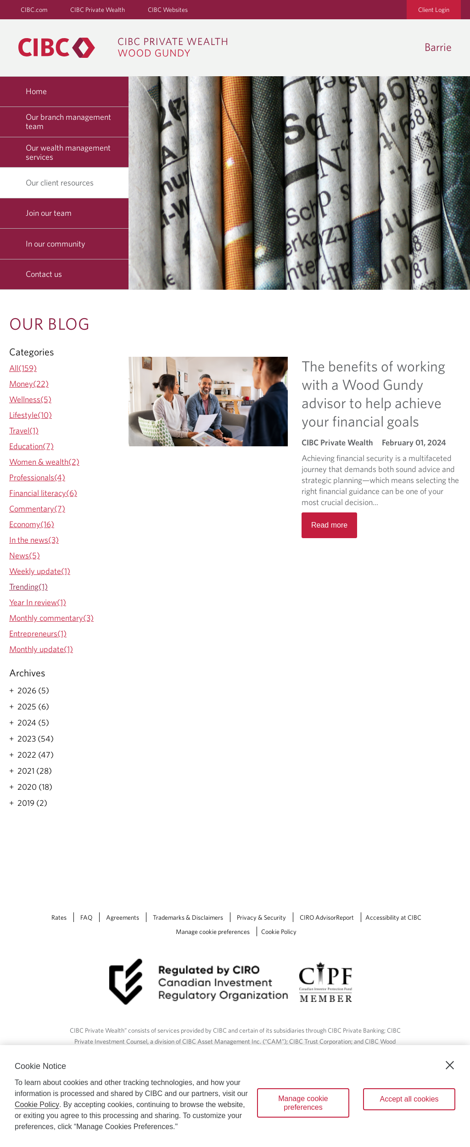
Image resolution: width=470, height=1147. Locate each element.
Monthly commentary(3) (51, 618)
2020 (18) (34, 787)
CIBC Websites (168, 9)
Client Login (433, 9)
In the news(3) (34, 540)
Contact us (44, 274)
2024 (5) (33, 722)
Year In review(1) (37, 602)
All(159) (23, 368)
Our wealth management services (68, 152)
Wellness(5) (30, 399)
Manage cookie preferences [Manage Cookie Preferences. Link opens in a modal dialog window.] (213, 931)
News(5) (24, 555)
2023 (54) (35, 738)
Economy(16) (31, 524)
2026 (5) (33, 690)
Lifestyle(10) (30, 415)
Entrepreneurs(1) (38, 633)
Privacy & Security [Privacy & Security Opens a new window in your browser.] (261, 917)
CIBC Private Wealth (97, 9)
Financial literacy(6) (43, 493)
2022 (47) (35, 754)
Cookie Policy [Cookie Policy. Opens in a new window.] (37, 1104)
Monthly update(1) (41, 649)
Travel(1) (24, 430)
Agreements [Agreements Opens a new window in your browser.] (122, 917)
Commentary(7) (37, 508)
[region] (235, 1096)
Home (36, 91)
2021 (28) (34, 771)
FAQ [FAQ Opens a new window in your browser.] (86, 917)
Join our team (49, 213)
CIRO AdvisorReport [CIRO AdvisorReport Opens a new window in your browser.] (327, 917)
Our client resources (63, 182)
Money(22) (29, 383)
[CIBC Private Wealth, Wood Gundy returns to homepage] (127, 48)
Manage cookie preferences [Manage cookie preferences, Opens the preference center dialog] (303, 1103)
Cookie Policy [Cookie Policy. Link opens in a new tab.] (279, 931)
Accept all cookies (409, 1099)
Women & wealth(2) (44, 462)
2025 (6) (33, 706)
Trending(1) (28, 586)
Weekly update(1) (39, 571)
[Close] (449, 1065)
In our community (55, 243)
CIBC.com (34, 9)
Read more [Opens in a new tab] (329, 525)
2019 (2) (32, 803)
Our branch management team (68, 121)
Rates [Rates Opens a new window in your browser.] (59, 917)
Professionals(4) (37, 477)
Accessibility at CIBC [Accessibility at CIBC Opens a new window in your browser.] (393, 917)
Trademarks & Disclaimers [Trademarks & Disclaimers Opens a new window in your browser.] (188, 917)
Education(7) (31, 446)
